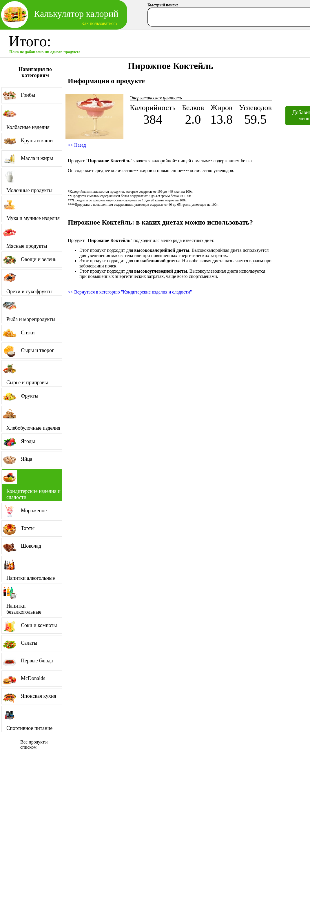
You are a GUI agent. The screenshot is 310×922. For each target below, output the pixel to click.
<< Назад (77, 145)
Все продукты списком (34, 744)
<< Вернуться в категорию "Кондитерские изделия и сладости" (130, 291)
